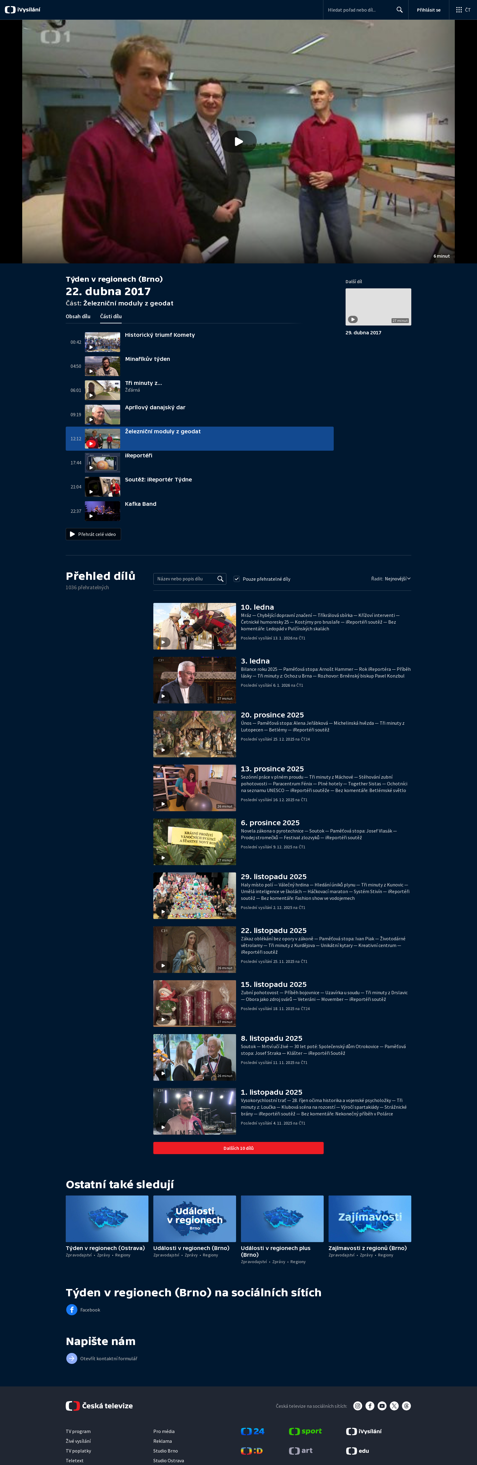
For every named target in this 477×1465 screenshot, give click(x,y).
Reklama (162, 1441)
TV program (78, 1431)
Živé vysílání (78, 1441)
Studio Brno (165, 1451)
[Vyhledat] (220, 578)
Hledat (398, 12)
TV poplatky (78, 1451)
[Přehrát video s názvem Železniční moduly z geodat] (238, 142)
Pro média (164, 1431)
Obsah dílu (78, 316)
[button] (238, 141)
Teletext (75, 1460)
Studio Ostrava (168, 1460)
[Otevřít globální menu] (463, 9)
